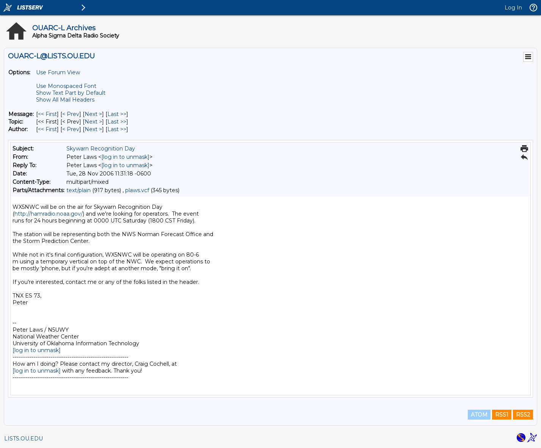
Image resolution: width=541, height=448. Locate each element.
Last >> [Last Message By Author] (116, 129)
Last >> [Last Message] (116, 114)
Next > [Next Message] (93, 114)
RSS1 (501, 414)
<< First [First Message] (47, 114)
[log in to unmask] (125, 157)
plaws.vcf (137, 190)
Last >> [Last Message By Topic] (116, 121)
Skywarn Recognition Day (100, 148)
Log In (513, 7)
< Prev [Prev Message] (70, 114)
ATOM (479, 414)
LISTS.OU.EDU (23, 438)
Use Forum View (58, 72)
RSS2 (523, 414)
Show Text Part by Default (70, 92)
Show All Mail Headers (65, 99)
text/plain (78, 190)
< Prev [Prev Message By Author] (70, 129)
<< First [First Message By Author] (47, 129)
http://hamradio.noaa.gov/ (48, 213)
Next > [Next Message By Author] (93, 129)
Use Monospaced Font (66, 86)
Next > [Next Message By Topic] (93, 121)
